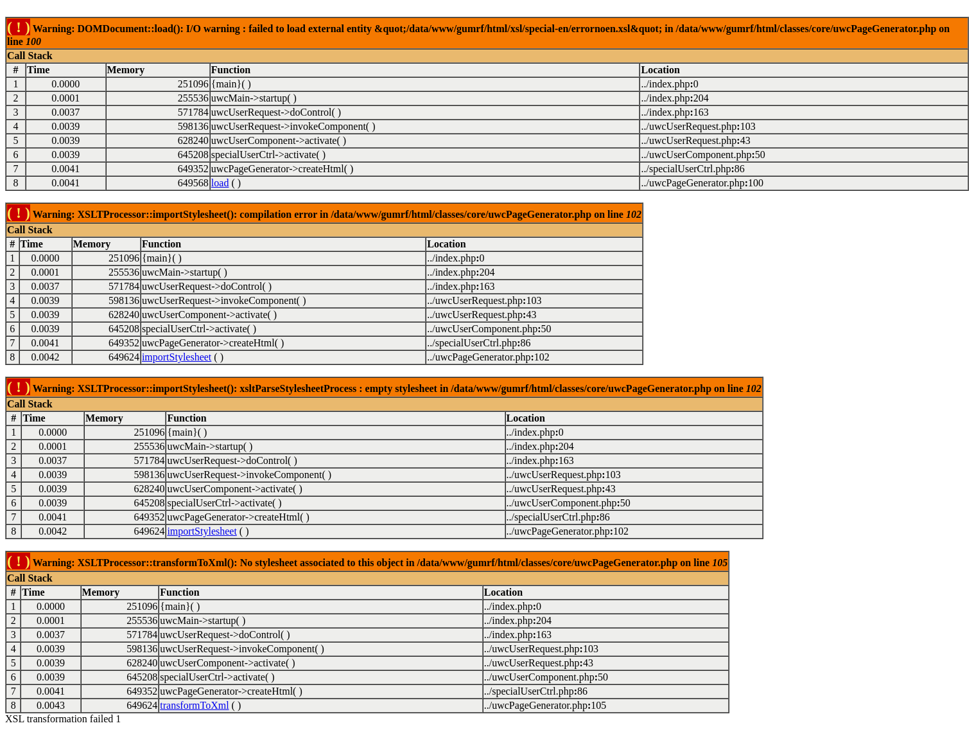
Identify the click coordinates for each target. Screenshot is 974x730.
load (220, 182)
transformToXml (194, 705)
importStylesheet (176, 357)
